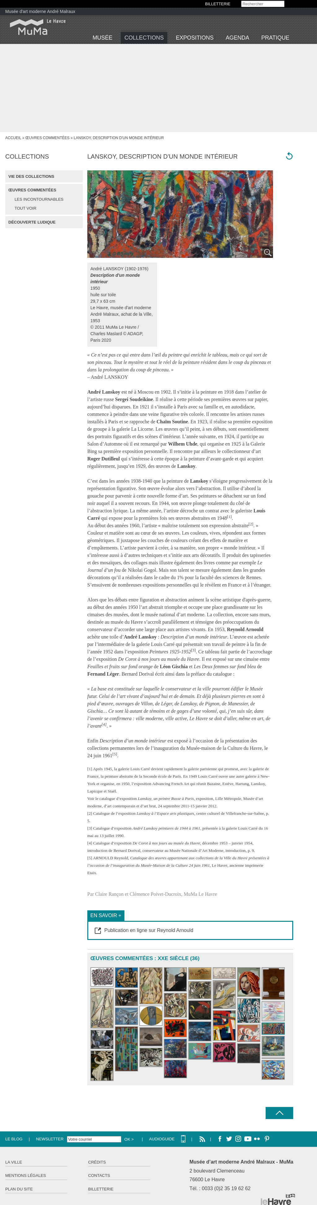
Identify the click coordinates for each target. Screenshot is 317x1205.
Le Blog (14, 1139)
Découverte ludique (31, 222)
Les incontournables (39, 199)
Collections (144, 38)
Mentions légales (25, 1175)
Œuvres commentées (47, 138)
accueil (13, 138)
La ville (13, 1162)
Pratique (275, 38)
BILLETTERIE (218, 4)
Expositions (195, 38)
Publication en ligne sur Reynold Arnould (148, 930)
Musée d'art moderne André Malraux (40, 11)
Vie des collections (31, 176)
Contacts (99, 1175)
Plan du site (19, 1189)
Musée (102, 38)
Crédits (97, 1162)
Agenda (237, 38)
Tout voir (25, 208)
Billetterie (101, 1189)
